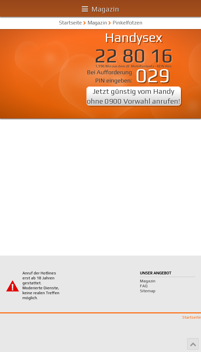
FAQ (144, 286)
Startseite (70, 22)
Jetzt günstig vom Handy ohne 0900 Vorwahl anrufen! (133, 96)
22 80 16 (133, 55)
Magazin (105, 9)
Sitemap (147, 291)
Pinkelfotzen (127, 22)
